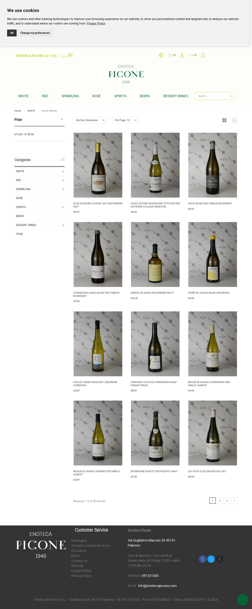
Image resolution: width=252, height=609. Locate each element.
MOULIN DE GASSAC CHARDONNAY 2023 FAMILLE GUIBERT (209, 383)
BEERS (20, 216)
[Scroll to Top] (242, 599)
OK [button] (12, 32)
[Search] (214, 96)
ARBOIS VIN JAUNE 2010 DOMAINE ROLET (152, 292)
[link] (96, 23)
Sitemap (77, 566)
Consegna (78, 540)
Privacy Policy (96, 23)
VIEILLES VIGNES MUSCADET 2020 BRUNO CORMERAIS (95, 383)
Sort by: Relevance (87, 120)
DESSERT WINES (26, 225)
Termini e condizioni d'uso (90, 546)
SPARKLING (23, 189)
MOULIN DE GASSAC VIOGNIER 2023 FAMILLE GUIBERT (96, 473)
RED (18, 180)
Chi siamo (78, 551)
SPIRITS (21, 207)
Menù (75, 556)
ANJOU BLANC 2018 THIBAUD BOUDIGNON (209, 203)
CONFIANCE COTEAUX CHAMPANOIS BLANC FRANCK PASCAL (153, 383)
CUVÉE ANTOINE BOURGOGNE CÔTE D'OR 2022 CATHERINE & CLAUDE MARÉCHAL (155, 205)
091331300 (150, 576)
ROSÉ (19, 198)
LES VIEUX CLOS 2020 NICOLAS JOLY (207, 471)
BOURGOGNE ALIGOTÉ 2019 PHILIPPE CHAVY (153, 471)
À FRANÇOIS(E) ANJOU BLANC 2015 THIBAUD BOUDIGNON (96, 294)
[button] (62, 119)
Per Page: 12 (122, 120)
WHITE (20, 171)
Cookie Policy (81, 571)
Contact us (79, 561)
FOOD (19, 234)
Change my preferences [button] (35, 32)
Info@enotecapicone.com (157, 586)
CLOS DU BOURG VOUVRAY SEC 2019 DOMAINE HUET (98, 205)
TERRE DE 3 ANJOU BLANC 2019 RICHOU (208, 292)
